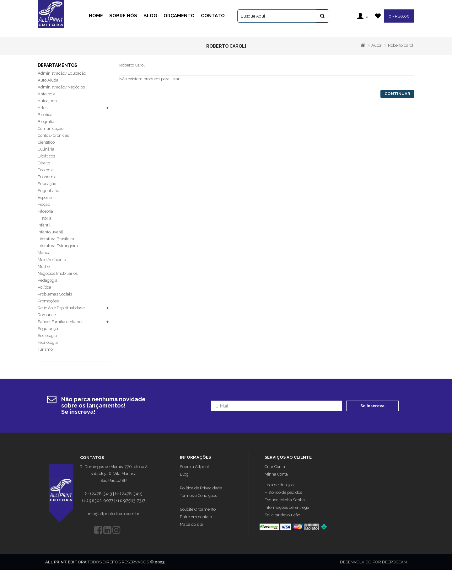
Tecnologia (48, 342)
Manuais (45, 252)
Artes (42, 107)
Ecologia (46, 170)
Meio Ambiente (52, 259)
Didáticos (46, 156)
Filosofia (45, 211)
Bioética (45, 114)
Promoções (48, 301)
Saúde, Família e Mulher (60, 321)
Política (44, 287)
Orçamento (179, 16)
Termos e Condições (198, 495)
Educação (47, 183)
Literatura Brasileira (56, 239)
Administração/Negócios (61, 87)
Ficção (44, 204)
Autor (376, 45)
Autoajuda (47, 101)
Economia (47, 176)
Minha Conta (276, 474)
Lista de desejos (279, 484)
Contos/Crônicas (53, 135)
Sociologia (47, 335)
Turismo (45, 349)
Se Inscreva (372, 405)
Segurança (48, 328)
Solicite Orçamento (198, 509)
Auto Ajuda (48, 80)
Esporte (45, 197)
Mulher (44, 266)
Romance (47, 314)
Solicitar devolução (282, 515)
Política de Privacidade (201, 488)
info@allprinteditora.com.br (113, 513)
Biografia (46, 121)
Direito (44, 163)
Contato (213, 16)
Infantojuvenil (50, 232)
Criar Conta (275, 466)
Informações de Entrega (287, 507)
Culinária (46, 149)
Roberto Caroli (401, 45)
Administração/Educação (62, 73)
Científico (46, 142)
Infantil (44, 225)
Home (96, 16)
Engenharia (48, 190)
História (44, 218)
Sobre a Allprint (194, 466)
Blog (150, 16)
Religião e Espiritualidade (61, 308)
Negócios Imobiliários (58, 273)
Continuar (397, 93)
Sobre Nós (123, 16)
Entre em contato (196, 516)
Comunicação (50, 128)
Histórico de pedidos (283, 492)
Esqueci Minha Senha (285, 500)
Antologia (47, 94)
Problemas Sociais (55, 294)
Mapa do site (191, 524)
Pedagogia (47, 280)
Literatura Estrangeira (58, 245)
